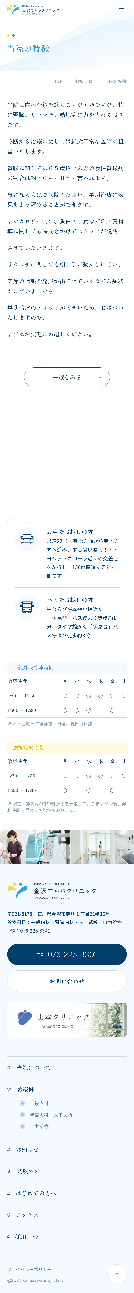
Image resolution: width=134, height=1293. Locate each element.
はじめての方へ (32, 1193)
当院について (29, 1067)
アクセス (23, 1215)
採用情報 (22, 1236)
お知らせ (23, 1149)
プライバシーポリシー (29, 1269)
